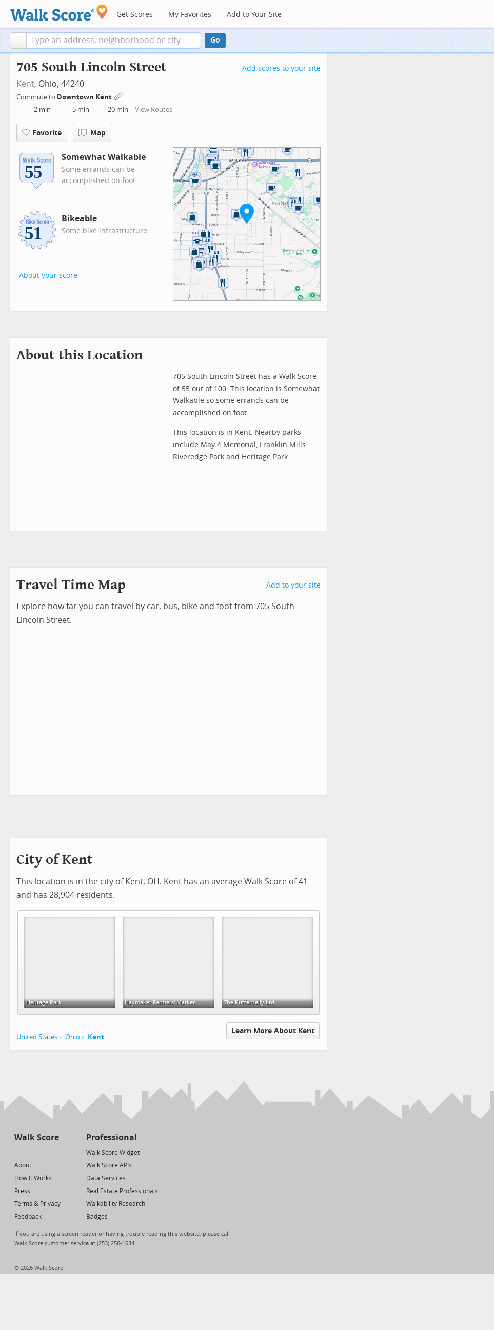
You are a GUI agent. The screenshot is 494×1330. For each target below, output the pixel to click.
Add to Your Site (254, 14)
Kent (25, 84)
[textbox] (113, 40)
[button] (18, 40)
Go (215, 40)
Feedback (28, 1216)
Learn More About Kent (272, 1030)
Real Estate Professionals (122, 1191)
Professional (111, 1137)
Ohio (72, 1037)
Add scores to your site (281, 68)
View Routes (153, 109)
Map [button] (92, 132)
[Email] (52, 1152)
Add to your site (293, 585)
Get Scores (134, 14)
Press (22, 1191)
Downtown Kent (85, 97)
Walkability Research (115, 1203)
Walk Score (36, 1137)
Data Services (106, 1178)
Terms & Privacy (37, 1203)
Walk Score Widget (113, 1152)
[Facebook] (36, 1152)
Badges (97, 1216)
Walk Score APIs (109, 1165)
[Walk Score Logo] (59, 12)
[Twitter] (20, 1152)
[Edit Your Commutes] (118, 95)
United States (36, 1037)
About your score (48, 275)
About (22, 1165)
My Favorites (189, 14)
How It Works (33, 1178)
